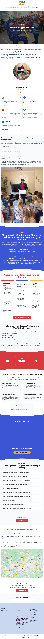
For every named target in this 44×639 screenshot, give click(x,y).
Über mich (31, 635)
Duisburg (26, 535)
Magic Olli (3, 608)
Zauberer (32, 617)
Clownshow (32, 616)
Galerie (31, 623)
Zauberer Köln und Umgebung (6, 618)
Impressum (36, 635)
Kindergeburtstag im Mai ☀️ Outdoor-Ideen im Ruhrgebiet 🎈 (22, 616)
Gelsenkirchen (16, 535)
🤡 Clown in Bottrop (29, 600)
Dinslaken (40, 535)
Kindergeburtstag (7, 45)
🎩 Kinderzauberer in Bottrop (16, 600)
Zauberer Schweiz (4, 619)
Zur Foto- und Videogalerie (22, 452)
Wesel (2, 536)
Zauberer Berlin (4, 610)
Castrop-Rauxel (9, 536)
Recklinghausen (37, 536)
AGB (28, 637)
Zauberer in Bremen (5, 614)
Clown (2, 45)
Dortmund (9, 541)
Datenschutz (24, 637)
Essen (22, 535)
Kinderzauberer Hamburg (6, 621)
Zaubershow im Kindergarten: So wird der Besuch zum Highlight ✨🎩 (22, 630)
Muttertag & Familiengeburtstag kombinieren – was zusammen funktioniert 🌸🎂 (22, 619)
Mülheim (30, 536)
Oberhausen (9, 535)
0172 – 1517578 (14, 587)
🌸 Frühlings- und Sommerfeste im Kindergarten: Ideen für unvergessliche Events (22, 623)
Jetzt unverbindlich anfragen (22, 317)
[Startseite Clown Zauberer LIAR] (22, 3)
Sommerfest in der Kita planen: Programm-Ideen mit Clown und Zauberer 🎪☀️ (22, 609)
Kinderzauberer (33, 618)
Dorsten (15, 536)
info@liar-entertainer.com (28, 587)
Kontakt (23, 635)
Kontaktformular (22, 520)
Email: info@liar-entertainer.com (36, 612)
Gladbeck (3, 535)
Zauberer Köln (3, 616)
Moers (38, 541)
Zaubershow (32, 621)
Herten (19, 536)
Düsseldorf (3, 541)
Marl (27, 536)
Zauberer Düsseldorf (5, 612)
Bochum (35, 535)
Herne (23, 536)
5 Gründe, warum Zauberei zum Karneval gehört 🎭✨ (22, 627)
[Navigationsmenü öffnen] (42, 9)
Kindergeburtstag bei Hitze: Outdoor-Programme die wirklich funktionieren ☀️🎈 (22, 613)
